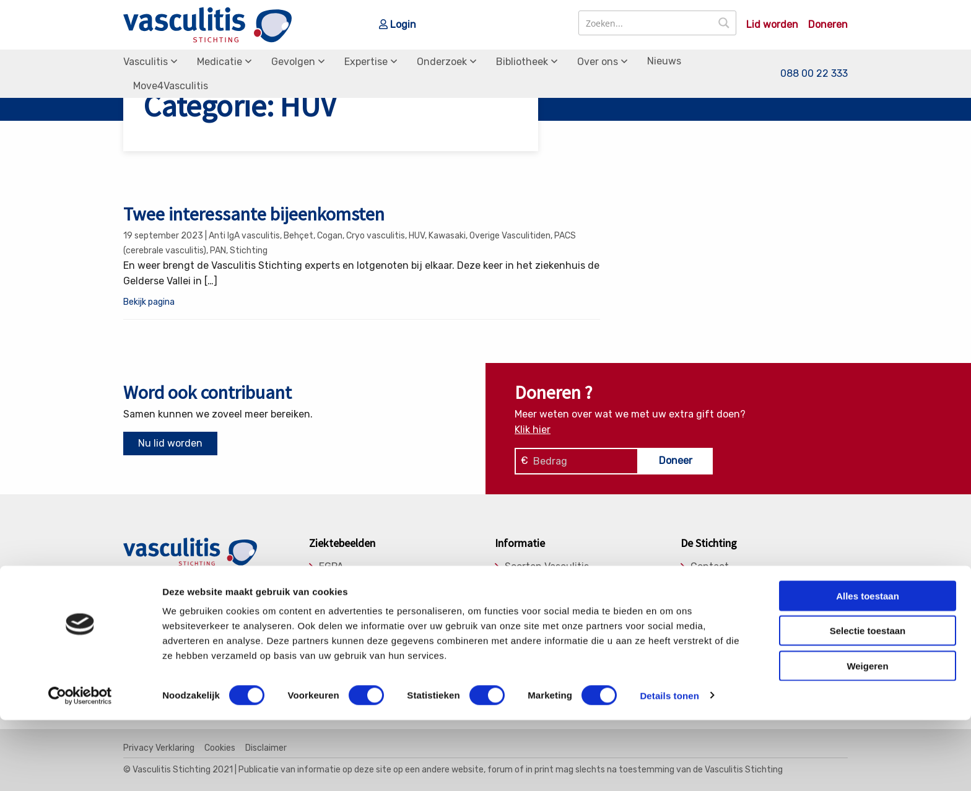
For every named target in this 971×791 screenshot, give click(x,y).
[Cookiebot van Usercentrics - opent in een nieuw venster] (80, 767)
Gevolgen (293, 62)
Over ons (597, 62)
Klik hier (533, 429)
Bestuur (709, 598)
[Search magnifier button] (724, 23)
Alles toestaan (867, 667)
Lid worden (772, 25)
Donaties (711, 583)
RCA (329, 614)
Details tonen (669, 766)
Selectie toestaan (868, 702)
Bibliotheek (522, 62)
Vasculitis (145, 62)
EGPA (331, 567)
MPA (329, 598)
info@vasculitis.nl (221, 599)
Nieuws (664, 61)
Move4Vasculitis (170, 86)
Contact (709, 567)
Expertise (366, 62)
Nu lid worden (170, 443)
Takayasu (341, 630)
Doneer (675, 460)
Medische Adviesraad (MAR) (754, 614)
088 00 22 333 (814, 73)
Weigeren (867, 737)
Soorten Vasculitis (547, 567)
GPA (328, 583)
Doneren (828, 25)
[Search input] (646, 23)
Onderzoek (442, 62)
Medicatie (219, 62)
